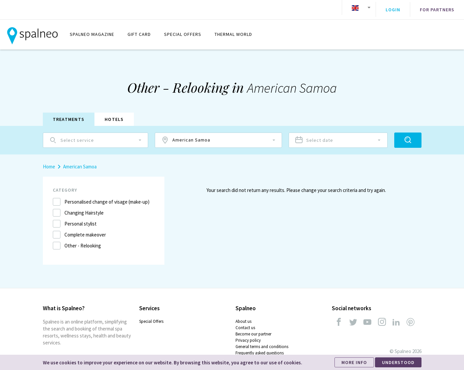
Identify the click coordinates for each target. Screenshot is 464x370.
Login (393, 8)
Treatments (69, 115)
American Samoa (80, 162)
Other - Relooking (82, 241)
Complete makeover (85, 230)
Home (49, 162)
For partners (437, 8)
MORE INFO (354, 362)
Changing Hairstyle (84, 208)
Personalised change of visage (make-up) (106, 197)
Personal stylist (80, 219)
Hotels (114, 115)
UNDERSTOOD (398, 362)
